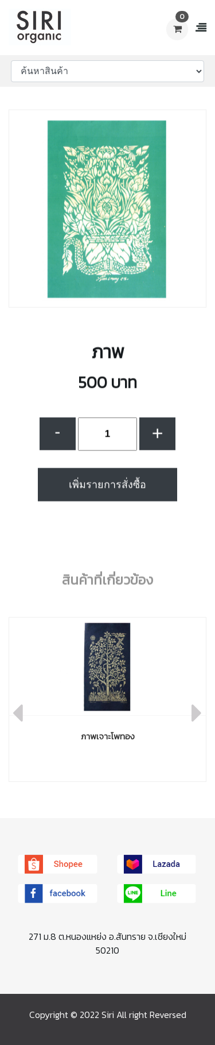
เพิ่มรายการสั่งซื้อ (107, 490)
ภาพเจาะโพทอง (108, 736)
